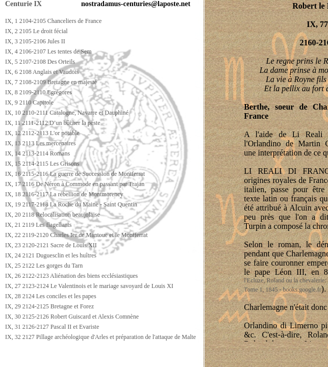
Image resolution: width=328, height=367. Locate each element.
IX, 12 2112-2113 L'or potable (42, 133)
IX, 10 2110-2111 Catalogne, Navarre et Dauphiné (67, 112)
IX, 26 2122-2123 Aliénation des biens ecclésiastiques (71, 275)
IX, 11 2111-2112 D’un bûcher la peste (52, 122)
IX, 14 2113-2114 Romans (37, 153)
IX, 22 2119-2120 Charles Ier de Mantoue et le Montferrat (76, 235)
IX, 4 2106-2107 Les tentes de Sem (48, 51)
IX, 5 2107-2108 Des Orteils (40, 61)
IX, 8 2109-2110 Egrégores (38, 92)
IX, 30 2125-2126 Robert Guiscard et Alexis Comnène (72, 316)
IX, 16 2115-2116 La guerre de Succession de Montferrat (75, 173)
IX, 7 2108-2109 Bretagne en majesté (51, 82)
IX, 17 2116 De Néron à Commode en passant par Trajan (74, 184)
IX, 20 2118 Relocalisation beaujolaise (52, 214)
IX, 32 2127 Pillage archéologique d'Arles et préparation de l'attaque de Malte (100, 336)
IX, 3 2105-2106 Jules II (35, 41)
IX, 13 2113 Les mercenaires (40, 143)
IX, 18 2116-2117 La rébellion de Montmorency (64, 194)
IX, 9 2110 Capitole (29, 102)
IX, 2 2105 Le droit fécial (36, 31)
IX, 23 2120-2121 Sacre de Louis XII (51, 245)
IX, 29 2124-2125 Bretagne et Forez (49, 306)
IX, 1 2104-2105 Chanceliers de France (53, 20)
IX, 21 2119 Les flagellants (38, 224)
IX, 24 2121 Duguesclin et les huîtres (50, 255)
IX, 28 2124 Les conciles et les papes (50, 296)
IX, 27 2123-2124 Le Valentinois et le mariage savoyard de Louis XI (89, 286)
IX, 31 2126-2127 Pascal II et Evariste (52, 326)
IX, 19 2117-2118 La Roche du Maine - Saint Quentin (71, 204)
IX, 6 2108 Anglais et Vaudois (42, 71)
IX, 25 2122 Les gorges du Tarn (44, 265)
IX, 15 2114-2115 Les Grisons (42, 163)
